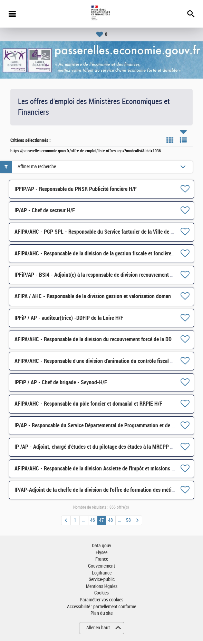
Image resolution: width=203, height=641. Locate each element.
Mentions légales (101, 586)
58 (128, 520)
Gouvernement (101, 566)
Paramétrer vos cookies (101, 600)
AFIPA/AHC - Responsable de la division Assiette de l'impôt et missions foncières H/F (107, 468)
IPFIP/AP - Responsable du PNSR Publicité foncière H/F (75, 189)
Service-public (102, 579)
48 (110, 520)
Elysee (101, 553)
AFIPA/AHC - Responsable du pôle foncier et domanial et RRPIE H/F (88, 403)
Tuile (170, 140)
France (101, 559)
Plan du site (101, 613)
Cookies (101, 593)
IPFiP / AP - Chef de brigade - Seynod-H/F (60, 382)
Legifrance (102, 573)
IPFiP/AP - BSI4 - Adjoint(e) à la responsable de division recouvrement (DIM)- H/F (104, 275)
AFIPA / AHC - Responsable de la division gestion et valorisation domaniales (97, 296)
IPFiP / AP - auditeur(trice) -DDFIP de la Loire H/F (68, 318)
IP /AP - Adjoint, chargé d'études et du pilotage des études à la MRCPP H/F (96, 447)
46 (92, 520)
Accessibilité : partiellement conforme (101, 607)
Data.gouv (101, 546)
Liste (183, 140)
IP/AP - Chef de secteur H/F (44, 210)
